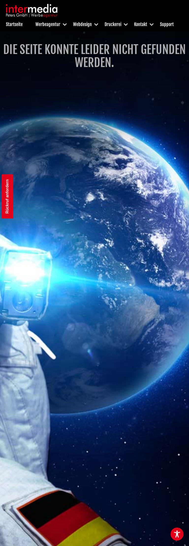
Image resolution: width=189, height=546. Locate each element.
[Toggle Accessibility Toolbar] (177, 534)
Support (167, 24)
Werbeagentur (47, 24)
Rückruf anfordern (7, 196)
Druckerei (113, 24)
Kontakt (140, 24)
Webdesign (82, 24)
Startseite (14, 24)
